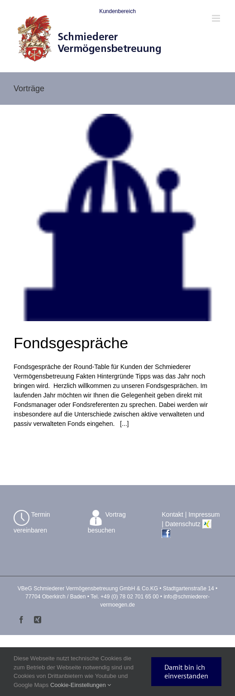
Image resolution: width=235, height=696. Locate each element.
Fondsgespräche (71, 342)
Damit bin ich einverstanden (186, 671)
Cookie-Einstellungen (80, 685)
